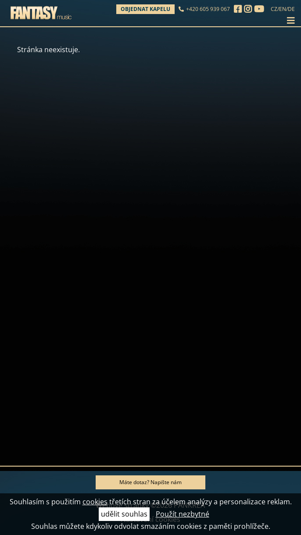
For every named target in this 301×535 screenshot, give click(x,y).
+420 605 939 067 (208, 9)
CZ (274, 9)
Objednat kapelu (145, 9)
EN (282, 9)
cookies (95, 501)
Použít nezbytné (182, 514)
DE (291, 9)
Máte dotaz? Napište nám (150, 482)
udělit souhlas (124, 514)
